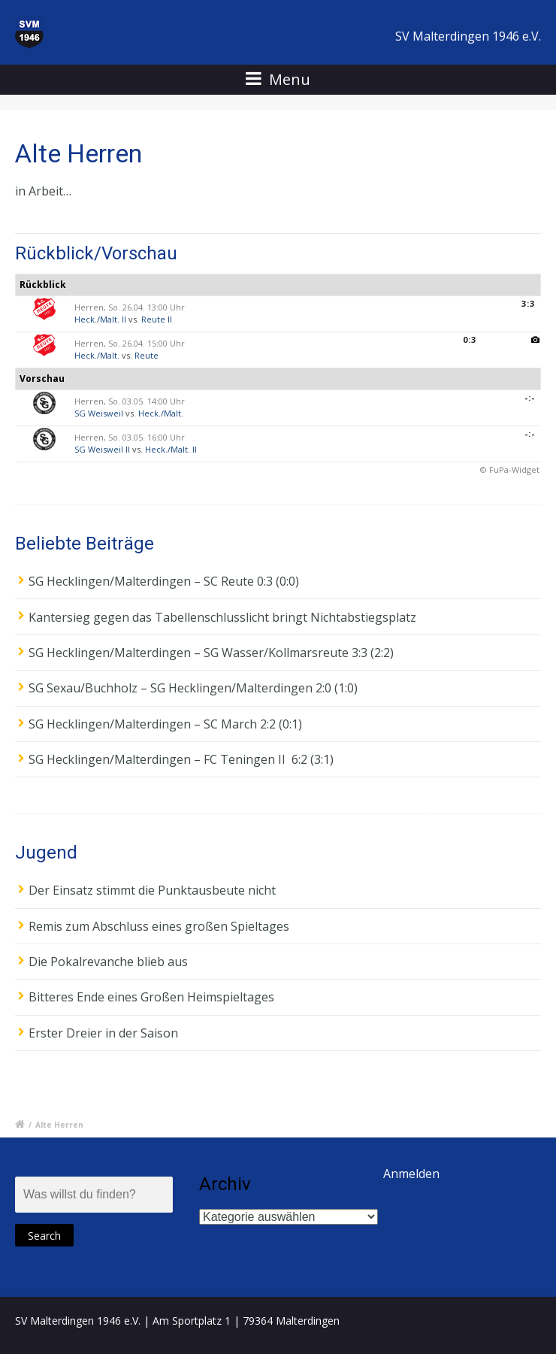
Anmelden (411, 1173)
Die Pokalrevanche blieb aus (108, 961)
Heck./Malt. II (100, 319)
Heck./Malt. (96, 355)
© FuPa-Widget (509, 469)
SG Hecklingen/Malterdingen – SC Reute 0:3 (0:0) (164, 581)
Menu (278, 79)
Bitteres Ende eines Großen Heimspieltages (151, 997)
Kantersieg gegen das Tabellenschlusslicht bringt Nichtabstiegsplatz (222, 617)
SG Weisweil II (102, 449)
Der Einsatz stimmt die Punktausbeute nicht (152, 890)
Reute (146, 355)
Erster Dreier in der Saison (103, 1033)
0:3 (469, 339)
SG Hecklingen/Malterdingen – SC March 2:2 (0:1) (165, 724)
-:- (529, 397)
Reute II (156, 319)
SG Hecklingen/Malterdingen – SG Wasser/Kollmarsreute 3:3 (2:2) (211, 652)
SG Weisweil (98, 413)
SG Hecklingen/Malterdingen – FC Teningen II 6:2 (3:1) (181, 759)
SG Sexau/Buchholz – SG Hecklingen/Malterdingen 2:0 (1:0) (193, 688)
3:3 (528, 303)
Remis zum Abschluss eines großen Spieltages (159, 926)
